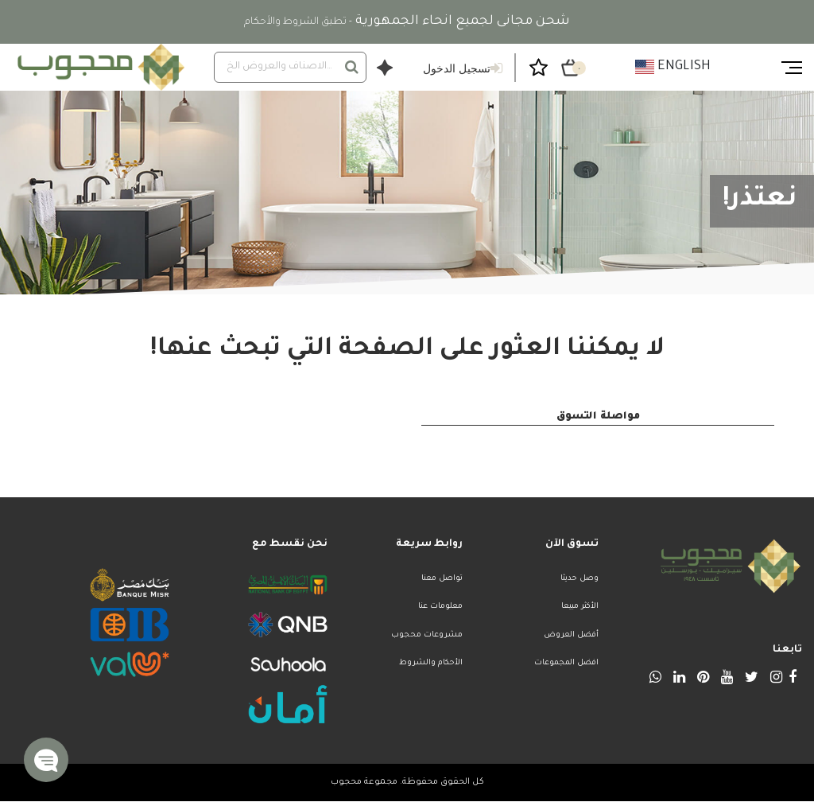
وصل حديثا (579, 578)
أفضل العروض (571, 635)
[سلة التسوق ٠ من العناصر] (570, 67)
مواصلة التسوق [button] (598, 416)
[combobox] (290, 67)
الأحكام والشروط (431, 663)
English (673, 67)
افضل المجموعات (566, 663)
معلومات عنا (440, 606)
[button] (46, 760)
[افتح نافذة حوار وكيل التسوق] (385, 67)
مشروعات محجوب (427, 635)
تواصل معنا (442, 578)
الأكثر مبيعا (580, 606)
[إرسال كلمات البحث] (352, 67)
